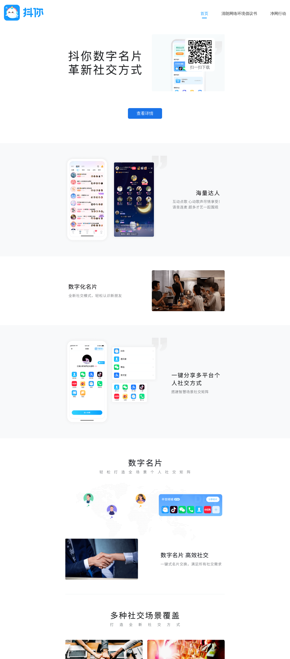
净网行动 (278, 13)
